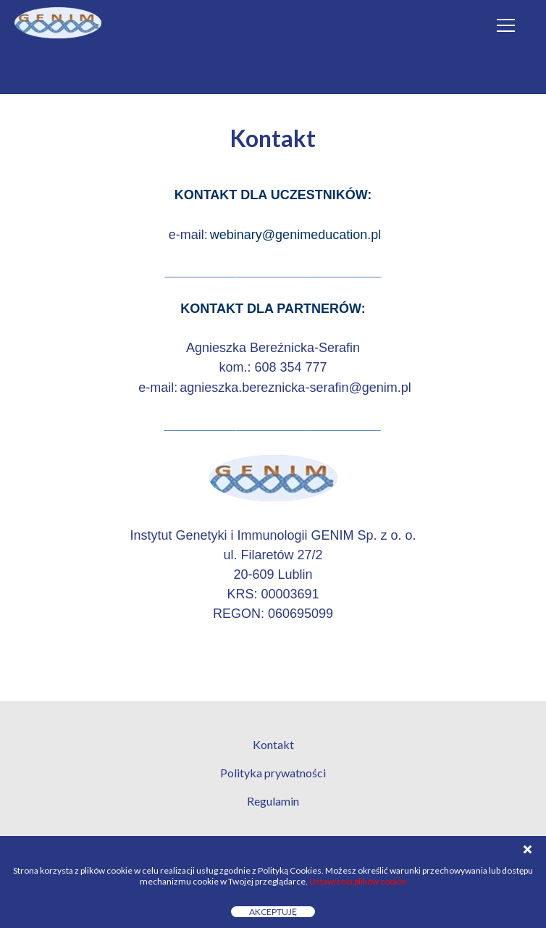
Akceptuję (273, 911)
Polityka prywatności (273, 772)
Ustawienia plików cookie (357, 881)
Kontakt (273, 744)
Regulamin (273, 801)
